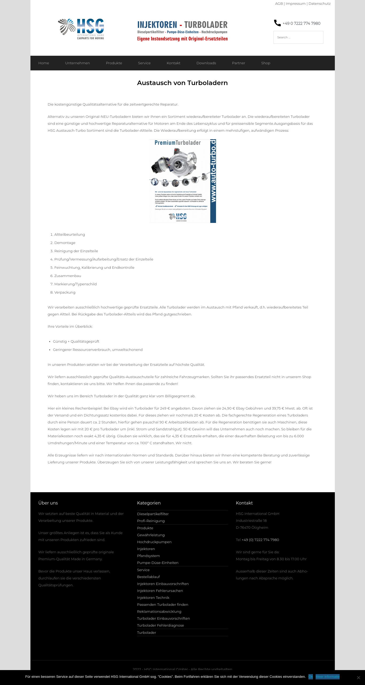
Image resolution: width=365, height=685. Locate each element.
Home (43, 63)
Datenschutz (319, 3)
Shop (265, 63)
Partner (238, 63)
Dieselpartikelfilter (153, 514)
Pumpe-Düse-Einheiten (158, 562)
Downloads (206, 63)
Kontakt (173, 63)
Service (144, 63)
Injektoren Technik (153, 597)
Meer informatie (328, 677)
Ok (310, 677)
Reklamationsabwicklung (159, 611)
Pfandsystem (148, 556)
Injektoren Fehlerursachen (160, 590)
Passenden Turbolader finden (163, 604)
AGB (279, 3)
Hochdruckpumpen (154, 542)
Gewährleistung (151, 535)
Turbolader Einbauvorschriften (163, 618)
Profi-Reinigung (151, 521)
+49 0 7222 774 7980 (302, 23)
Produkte (114, 63)
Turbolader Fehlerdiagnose (160, 625)
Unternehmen (77, 63)
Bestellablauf (148, 577)
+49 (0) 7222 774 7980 (260, 540)
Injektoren (146, 549)
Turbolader (146, 632)
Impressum (296, 3)
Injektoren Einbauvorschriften (163, 584)
